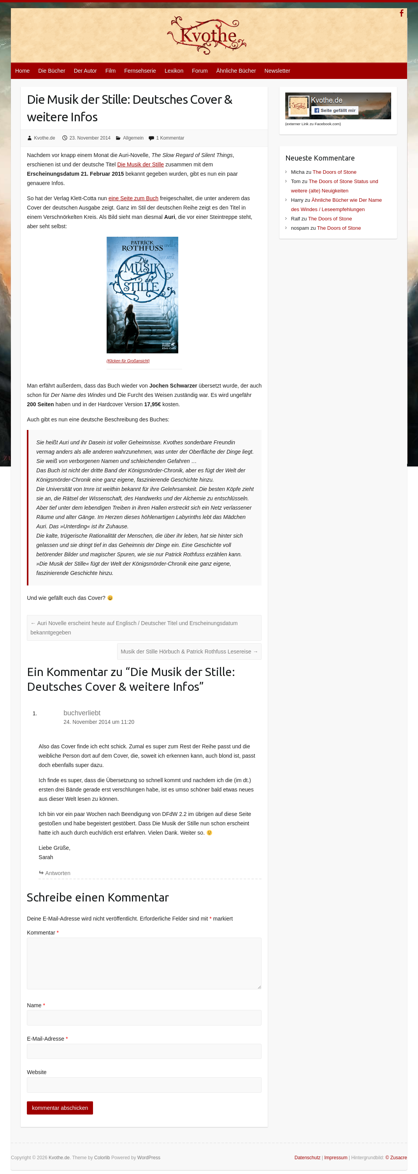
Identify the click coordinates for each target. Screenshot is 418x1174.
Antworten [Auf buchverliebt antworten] (57, 873)
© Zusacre (396, 1157)
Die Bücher (51, 71)
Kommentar (43, 932)
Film (110, 71)
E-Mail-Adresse (47, 1039)
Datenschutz (308, 1157)
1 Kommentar (170, 138)
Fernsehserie (140, 71)
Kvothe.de (44, 138)
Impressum (335, 1157)
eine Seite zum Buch (133, 198)
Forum (199, 71)
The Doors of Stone (335, 172)
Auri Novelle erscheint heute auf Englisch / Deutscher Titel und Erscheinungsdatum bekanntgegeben (133, 628)
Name (36, 1005)
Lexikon (174, 71)
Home (22, 71)
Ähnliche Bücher (236, 71)
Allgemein (133, 138)
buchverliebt (81, 713)
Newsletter (277, 71)
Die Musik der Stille (140, 164)
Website (36, 1072)
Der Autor (85, 71)
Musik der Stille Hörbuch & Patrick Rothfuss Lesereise (189, 651)
